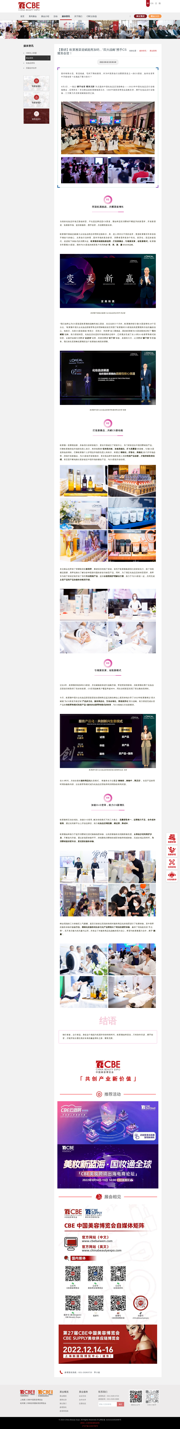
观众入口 (155, 16)
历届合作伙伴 (37, 68)
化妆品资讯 (37, 63)
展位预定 (140, 16)
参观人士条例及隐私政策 (90, 1423)
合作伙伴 (82, 1400)
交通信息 (82, 1403)
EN (152, 3)
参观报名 (63, 1407)
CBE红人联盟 (37, 53)
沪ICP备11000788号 (90, 1426)
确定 (120, 1404)
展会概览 (63, 1396)
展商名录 (63, 1400)
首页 (22, 16)
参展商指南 (64, 1411)
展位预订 (63, 1403)
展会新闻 (37, 58)
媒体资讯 (29, 45)
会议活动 (82, 1396)
